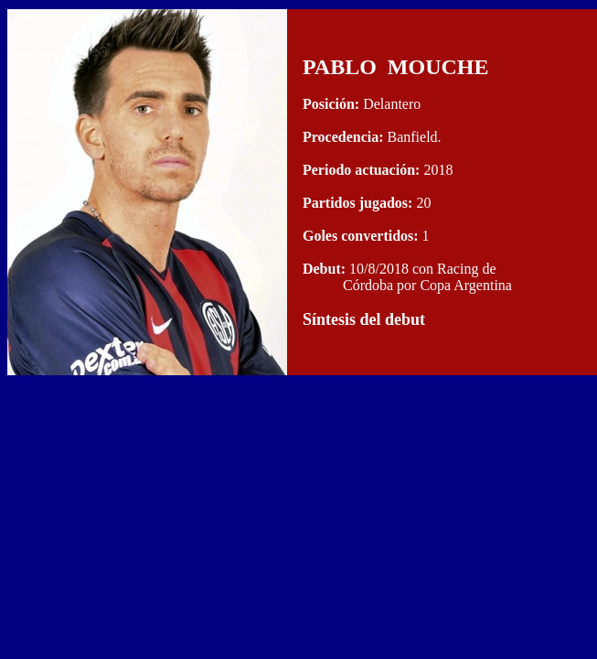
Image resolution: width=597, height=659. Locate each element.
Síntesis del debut (364, 319)
